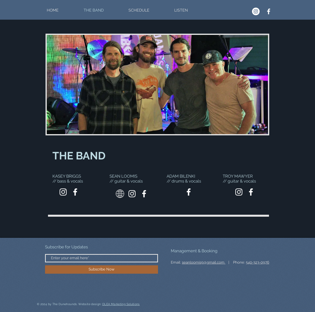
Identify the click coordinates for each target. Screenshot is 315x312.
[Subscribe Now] (101, 269)
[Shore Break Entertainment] (63, 192)
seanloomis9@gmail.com (203, 262)
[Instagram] (256, 11)
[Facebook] (268, 11)
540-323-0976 (257, 262)
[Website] (120, 194)
